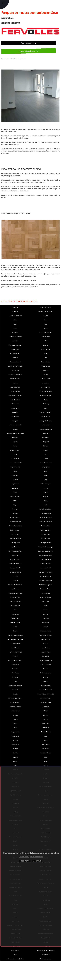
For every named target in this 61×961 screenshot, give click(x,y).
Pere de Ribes (45, 526)
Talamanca (45, 727)
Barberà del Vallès (45, 673)
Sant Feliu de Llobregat (45, 547)
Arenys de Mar (45, 387)
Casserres (15, 488)
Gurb (45, 757)
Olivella (45, 681)
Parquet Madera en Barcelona (17, 58)
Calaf (45, 479)
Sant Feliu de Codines (15, 551)
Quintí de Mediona (15, 601)
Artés (45, 475)
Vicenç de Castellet (46, 391)
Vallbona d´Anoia (15, 622)
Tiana (45, 353)
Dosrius (15, 715)
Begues (45, 496)
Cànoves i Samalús (46, 412)
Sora (45, 500)
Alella (45, 761)
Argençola (15, 509)
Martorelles (45, 437)
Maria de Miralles (45, 698)
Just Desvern (15, 547)
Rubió (15, 471)
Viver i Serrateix (46, 702)
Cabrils (46, 765)
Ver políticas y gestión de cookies (31, 857)
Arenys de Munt (15, 387)
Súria (15, 627)
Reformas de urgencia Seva (15, 959)
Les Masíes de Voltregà (15, 635)
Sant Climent (15, 648)
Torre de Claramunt (46, 690)
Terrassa (15, 357)
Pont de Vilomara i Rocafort (45, 950)
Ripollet (15, 429)
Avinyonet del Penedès (15, 374)
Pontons (15, 383)
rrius (45, 341)
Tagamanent (15, 732)
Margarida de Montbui (46, 660)
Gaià (45, 736)
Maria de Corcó (45, 652)
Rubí (45, 471)
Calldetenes (15, 458)
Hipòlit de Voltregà (46, 517)
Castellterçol (46, 336)
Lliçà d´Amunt (15, 711)
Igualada (15, 757)
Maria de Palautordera (15, 698)
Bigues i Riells (15, 391)
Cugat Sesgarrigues (45, 555)
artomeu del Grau (45, 576)
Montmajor (45, 744)
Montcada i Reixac (45, 753)
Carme (46, 488)
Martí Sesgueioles (45, 530)
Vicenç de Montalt (45, 568)
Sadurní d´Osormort (46, 580)
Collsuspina (15, 349)
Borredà (45, 450)
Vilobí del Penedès (15, 706)
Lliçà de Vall (45, 706)
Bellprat (45, 446)
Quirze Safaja (46, 593)
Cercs (45, 328)
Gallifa (15, 500)
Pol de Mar (45, 601)
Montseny (46, 404)
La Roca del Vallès (15, 643)
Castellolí (15, 341)
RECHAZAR (25, 861)
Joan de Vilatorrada (15, 463)
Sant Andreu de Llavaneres (15, 433)
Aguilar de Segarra (46, 484)
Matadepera (45, 433)
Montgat (15, 749)
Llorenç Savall (15, 542)
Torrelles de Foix (46, 685)
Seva (15, 320)
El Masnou (15, 311)
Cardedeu (15, 669)
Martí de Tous (45, 534)
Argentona (45, 383)
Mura (45, 400)
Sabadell (15, 580)
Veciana (45, 610)
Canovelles (15, 416)
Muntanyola (15, 404)
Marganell (46, 442)
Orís (45, 324)
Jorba (45, 740)
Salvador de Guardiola (15, 395)
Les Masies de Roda (45, 635)
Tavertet (15, 723)
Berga (15, 446)
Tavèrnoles (45, 723)
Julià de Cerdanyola (15, 425)
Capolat (45, 669)
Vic (15, 610)
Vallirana (45, 614)
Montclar (15, 753)
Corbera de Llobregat (15, 345)
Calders (15, 479)
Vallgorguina (15, 618)
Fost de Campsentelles (15, 593)
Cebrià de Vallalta (15, 572)
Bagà (15, 765)
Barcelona (15, 307)
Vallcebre (46, 618)
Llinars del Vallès (45, 631)
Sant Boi (15, 576)
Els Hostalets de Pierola (45, 311)
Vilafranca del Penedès (15, 366)
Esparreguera (45, 349)
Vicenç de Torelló (15, 568)
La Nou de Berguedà (45, 585)
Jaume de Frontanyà (45, 463)
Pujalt (15, 954)
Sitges (46, 315)
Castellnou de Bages (45, 509)
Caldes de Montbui (15, 521)
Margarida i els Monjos (15, 660)
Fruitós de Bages (45, 589)
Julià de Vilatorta (45, 664)
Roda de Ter (15, 475)
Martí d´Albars (45, 538)
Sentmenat (15, 736)
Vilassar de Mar (15, 408)
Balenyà (45, 677)
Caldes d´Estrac (15, 379)
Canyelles (15, 412)
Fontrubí (15, 740)
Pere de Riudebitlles (15, 526)
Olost (15, 681)
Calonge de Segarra (46, 421)
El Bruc (45, 711)
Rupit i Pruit (45, 467)
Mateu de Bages (15, 530)
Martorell (15, 442)
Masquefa (15, 437)
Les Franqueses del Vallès (15, 639)
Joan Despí (45, 425)
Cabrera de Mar (45, 362)
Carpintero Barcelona (5, 58)
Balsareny (15, 677)
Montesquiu (45, 749)
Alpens (15, 761)
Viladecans (15, 370)
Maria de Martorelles (15, 652)
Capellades (15, 673)
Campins (15, 421)
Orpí (45, 320)
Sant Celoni (45, 648)
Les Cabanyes (45, 639)
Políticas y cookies (45, 959)
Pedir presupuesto (28, 43)
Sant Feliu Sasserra (46, 521)
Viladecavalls (46, 366)
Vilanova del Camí (15, 362)
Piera (15, 492)
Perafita (45, 492)
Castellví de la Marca (15, 336)
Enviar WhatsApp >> (28, 51)
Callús (46, 454)
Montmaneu (15, 744)
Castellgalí (15, 513)
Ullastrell (15, 656)
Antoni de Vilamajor (46, 429)
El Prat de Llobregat (15, 315)
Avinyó (46, 374)
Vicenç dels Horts (45, 564)
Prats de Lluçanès (45, 379)
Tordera (15, 719)
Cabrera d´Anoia (15, 450)
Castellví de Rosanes (45, 332)
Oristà (15, 324)
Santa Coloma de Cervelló (46, 694)
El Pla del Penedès (45, 307)
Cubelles (45, 715)
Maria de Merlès (15, 702)
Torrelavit (15, 690)
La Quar (45, 643)
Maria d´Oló (45, 656)
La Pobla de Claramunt (15, 585)
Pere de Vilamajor (45, 395)
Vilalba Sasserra (15, 517)
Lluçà (45, 505)
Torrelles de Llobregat (15, 685)
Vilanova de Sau (46, 513)
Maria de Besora (46, 732)
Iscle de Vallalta (15, 467)
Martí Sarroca (15, 534)
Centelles (15, 332)
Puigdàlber (45, 954)
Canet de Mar (46, 416)
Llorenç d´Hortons (45, 542)
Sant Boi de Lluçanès (45, 572)
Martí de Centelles (15, 538)
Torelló (15, 694)
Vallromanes (15, 614)
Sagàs (15, 505)
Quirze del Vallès (15, 597)
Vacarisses (45, 622)
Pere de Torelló (15, 400)
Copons (45, 345)
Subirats (45, 627)
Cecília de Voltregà (15, 564)
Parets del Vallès (15, 496)
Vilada (46, 606)
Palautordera (15, 555)
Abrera (46, 719)
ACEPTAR (37, 861)
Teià (45, 357)
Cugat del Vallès (15, 559)
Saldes (15, 631)
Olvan (15, 328)
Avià (15, 454)
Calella (46, 458)
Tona (45, 408)
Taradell (15, 727)
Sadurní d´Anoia (46, 559)
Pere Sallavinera (15, 606)
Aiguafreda (15, 484)
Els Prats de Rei (15, 353)
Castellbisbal (15, 950)
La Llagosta (15, 589)
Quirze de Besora (45, 597)
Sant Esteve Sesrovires (45, 551)
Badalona (46, 370)
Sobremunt (15, 664)
